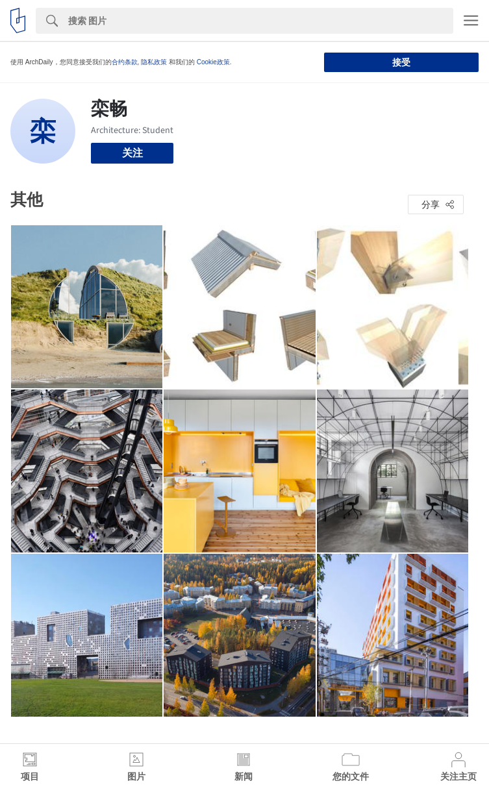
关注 (132, 152)
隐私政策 (154, 62)
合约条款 (125, 62)
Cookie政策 (213, 62)
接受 (401, 62)
